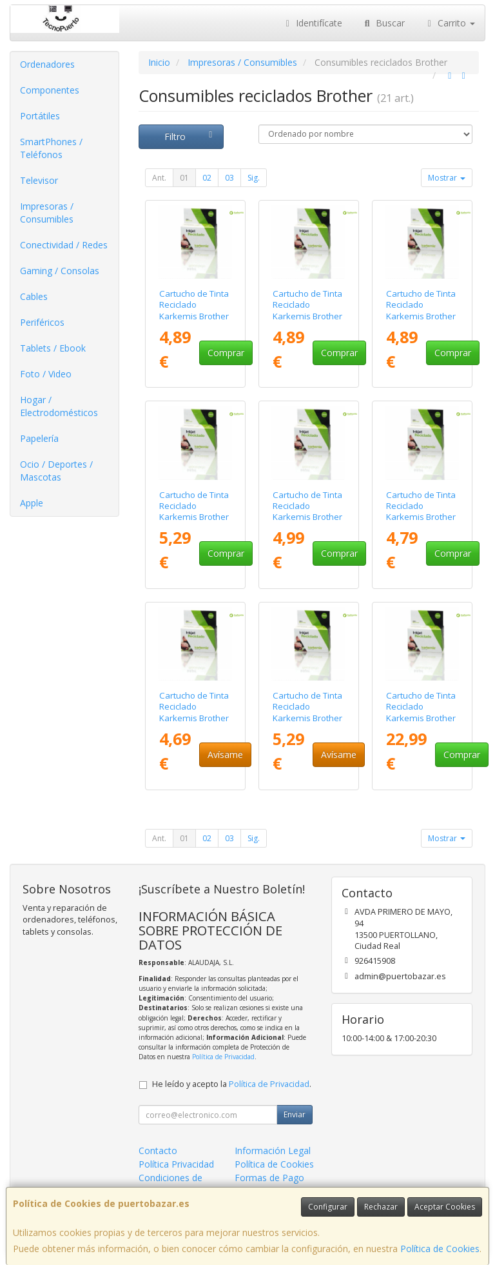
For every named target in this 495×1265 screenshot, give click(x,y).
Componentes (49, 90)
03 (229, 177)
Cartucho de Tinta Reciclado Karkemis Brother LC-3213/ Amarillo (195, 310)
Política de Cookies (440, 1248)
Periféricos (42, 322)
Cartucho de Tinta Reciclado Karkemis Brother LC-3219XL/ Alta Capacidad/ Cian (421, 517)
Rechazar (381, 1206)
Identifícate (312, 23)
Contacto (158, 1150)
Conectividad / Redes (64, 245)
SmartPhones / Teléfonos (51, 148)
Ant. (159, 177)
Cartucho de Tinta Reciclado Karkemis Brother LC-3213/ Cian (307, 310)
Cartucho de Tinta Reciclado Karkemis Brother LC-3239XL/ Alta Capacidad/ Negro (422, 718)
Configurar (327, 1206)
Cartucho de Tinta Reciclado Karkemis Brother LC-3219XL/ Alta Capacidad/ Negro (309, 718)
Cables (34, 296)
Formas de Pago (269, 1177)
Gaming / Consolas (59, 270)
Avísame (225, 754)
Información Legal (273, 1150)
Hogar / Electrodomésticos (59, 406)
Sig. (254, 177)
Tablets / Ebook (53, 348)
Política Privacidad (176, 1164)
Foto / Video (46, 374)
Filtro (190, 136)
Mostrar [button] (446, 177)
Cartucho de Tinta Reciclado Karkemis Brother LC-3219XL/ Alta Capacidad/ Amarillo (307, 522)
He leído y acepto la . (231, 1084)
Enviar (295, 1114)
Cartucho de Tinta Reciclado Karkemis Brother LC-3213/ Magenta (421, 316)
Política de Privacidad (223, 1056)
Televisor (39, 180)
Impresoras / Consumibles (46, 212)
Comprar (226, 352)
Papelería (39, 438)
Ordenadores (47, 64)
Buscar (383, 23)
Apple (31, 503)
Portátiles (40, 116)
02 (206, 177)
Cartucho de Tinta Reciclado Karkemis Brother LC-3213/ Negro (194, 511)
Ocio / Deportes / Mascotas (56, 470)
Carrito (450, 23)
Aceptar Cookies (444, 1206)
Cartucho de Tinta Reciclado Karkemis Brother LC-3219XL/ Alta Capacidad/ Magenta (194, 723)
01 (184, 177)
